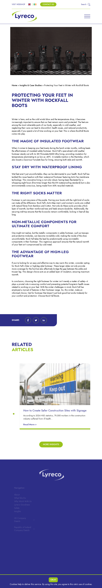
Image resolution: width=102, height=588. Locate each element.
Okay (53, 579)
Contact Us (48, 4)
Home (14, 85)
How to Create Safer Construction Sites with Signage (56, 410)
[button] (28, 320)
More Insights (51, 444)
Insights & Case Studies (31, 85)
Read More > (31, 424)
